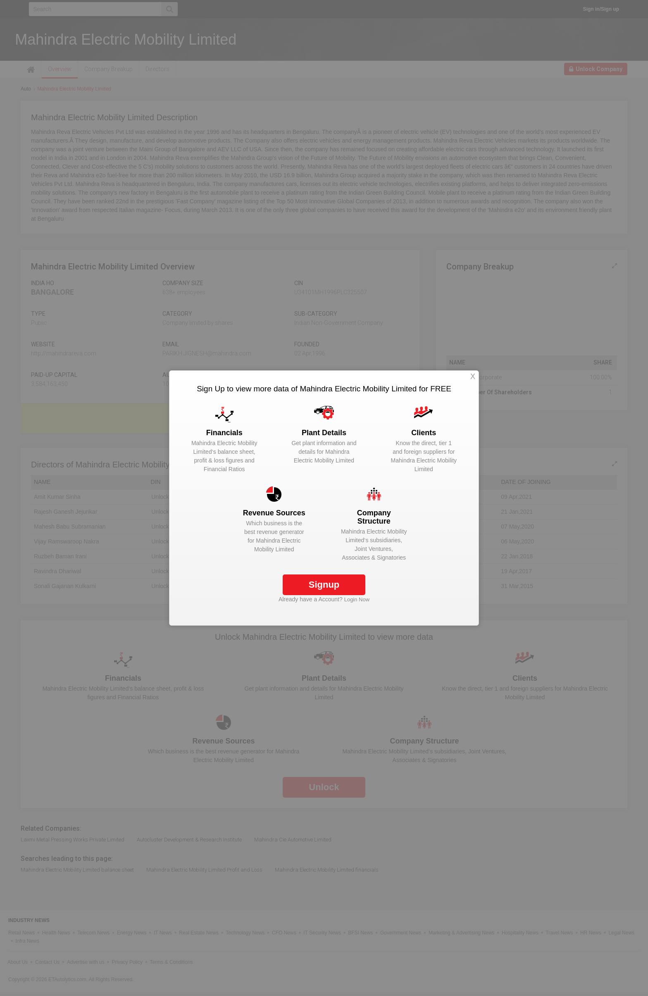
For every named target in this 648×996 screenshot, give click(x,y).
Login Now (356, 599)
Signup (324, 584)
